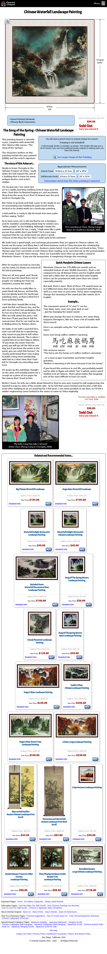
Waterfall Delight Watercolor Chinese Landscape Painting (70, 533)
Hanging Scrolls (75, 922)
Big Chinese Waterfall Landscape (30, 489)
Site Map (53, 930)
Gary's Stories (51, 912)
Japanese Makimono (58, 922)
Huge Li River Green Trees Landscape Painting (30, 743)
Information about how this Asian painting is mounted (72, 180)
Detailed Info (15, 504)
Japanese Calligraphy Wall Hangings (50, 924)
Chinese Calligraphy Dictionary (15, 918)
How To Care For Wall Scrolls (14, 908)
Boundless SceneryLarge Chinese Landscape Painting (87, 870)
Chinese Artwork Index (94, 924)
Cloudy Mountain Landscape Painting (39, 641)
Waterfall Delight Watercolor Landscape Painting (37, 533)
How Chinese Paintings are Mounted (63, 905)
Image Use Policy (24, 934)
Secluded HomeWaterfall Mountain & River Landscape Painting (37, 587)
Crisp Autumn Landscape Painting (87, 787)
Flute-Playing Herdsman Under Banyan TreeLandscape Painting (52, 877)
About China (37, 912)
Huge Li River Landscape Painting (38, 692)
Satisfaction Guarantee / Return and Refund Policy (69, 934)
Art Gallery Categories (33, 901)
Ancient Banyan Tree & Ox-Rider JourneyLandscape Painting (19, 877)
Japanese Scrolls (74, 924)
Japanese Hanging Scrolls (22, 926)
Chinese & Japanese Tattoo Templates (45, 908)
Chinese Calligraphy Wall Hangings (17, 924)
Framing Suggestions (36, 916)
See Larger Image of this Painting (72, 157)
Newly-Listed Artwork (54, 901)
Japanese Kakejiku (39, 922)
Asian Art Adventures (68, 912)
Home (19, 901)
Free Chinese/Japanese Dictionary (84, 916)
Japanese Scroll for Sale (46, 926)
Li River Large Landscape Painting (76, 742)
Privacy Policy (39, 934)
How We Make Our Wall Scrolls (32, 905)
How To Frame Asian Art (57, 916)
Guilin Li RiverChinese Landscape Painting (77, 686)
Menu (99, 4)
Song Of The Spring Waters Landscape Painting (77, 579)
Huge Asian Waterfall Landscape (76, 489)
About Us (27, 912)
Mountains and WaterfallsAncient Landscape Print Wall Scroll (54, 822)
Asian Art (6, 926)
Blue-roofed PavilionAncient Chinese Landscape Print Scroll (21, 814)
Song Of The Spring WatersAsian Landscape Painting (70, 634)
